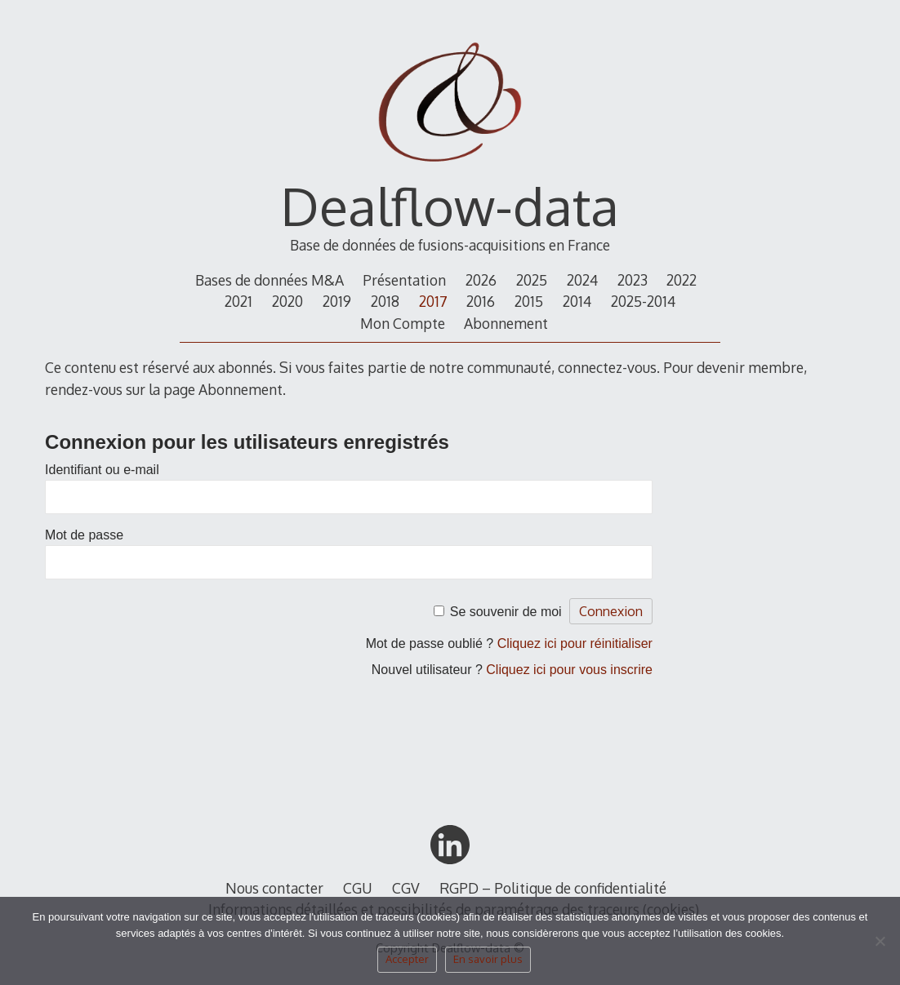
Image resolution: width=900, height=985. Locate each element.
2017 (433, 301)
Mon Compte (402, 323)
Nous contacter (274, 888)
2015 (529, 301)
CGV (406, 888)
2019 (337, 301)
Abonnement (506, 323)
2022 (681, 280)
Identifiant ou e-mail (102, 470)
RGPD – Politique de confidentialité (552, 888)
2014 (577, 301)
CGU (357, 888)
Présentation (404, 280)
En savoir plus (488, 958)
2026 (481, 280)
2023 (632, 280)
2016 (480, 301)
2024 (582, 280)
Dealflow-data (450, 205)
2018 (385, 301)
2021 (238, 301)
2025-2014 (643, 301)
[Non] (879, 946)
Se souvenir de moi (506, 612)
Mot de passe (84, 535)
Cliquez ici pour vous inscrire (569, 670)
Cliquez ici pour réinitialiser (575, 643)
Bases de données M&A (269, 280)
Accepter (407, 958)
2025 (531, 280)
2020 (287, 301)
